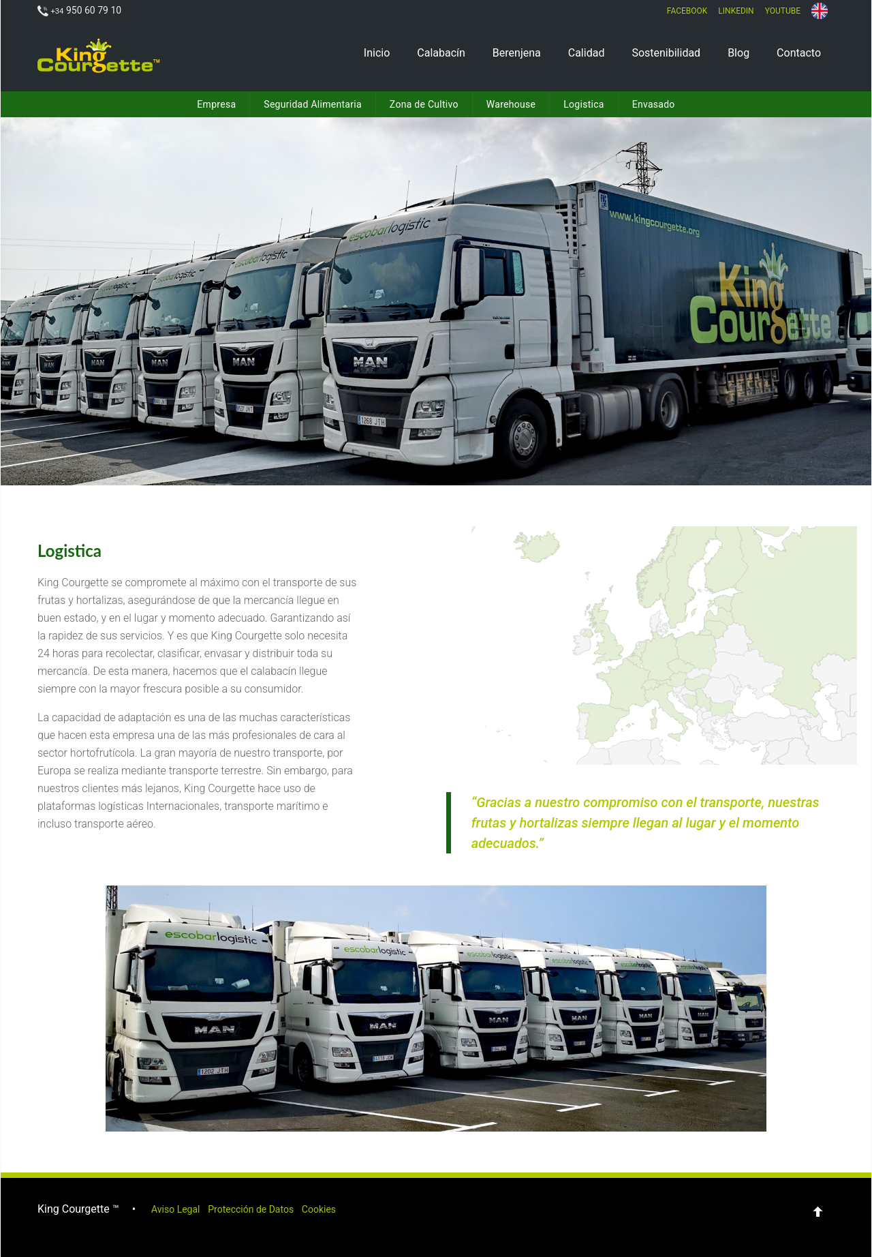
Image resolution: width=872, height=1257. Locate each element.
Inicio (377, 52)
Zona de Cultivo (424, 104)
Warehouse (510, 104)
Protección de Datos (274, 1207)
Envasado (653, 104)
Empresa (216, 104)
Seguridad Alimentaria (313, 104)
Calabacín (441, 52)
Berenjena (517, 52)
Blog (738, 52)
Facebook (687, 11)
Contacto (799, 52)
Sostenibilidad (666, 52)
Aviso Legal (183, 1207)
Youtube (782, 11)
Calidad (586, 52)
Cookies (356, 1207)
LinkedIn (735, 11)
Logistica (583, 104)
